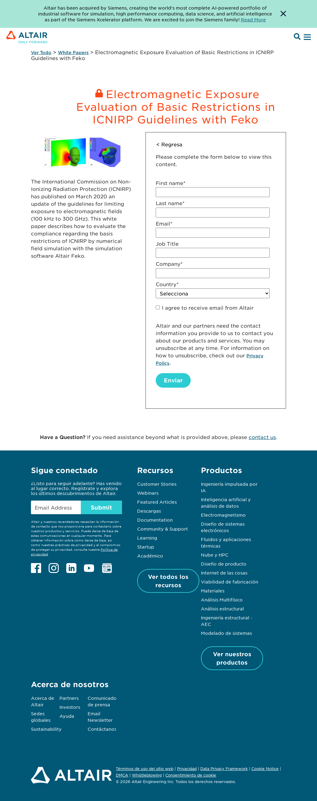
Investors (69, 707)
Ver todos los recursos (168, 580)
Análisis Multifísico (222, 599)
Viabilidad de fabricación (229, 581)
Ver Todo (41, 52)
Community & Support (162, 529)
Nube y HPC (214, 555)
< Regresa (169, 144)
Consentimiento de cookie (190, 775)
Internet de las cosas (224, 572)
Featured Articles (157, 502)
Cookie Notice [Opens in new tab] (265, 768)
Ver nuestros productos (232, 658)
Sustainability (46, 729)
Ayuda (66, 716)
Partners (69, 698)
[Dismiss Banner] (283, 14)
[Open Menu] (306, 37)
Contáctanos (102, 729)
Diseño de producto (223, 563)
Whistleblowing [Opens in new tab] (147, 775)
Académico (150, 555)
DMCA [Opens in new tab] (122, 775)
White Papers (73, 52)
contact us (262, 437)
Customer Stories (156, 484)
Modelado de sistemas (226, 633)
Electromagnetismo (223, 515)
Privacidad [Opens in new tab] (187, 768)
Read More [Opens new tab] (253, 19)
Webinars (147, 493)
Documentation (155, 520)
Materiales (212, 590)
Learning (147, 537)
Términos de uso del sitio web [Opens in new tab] (144, 768)
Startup (145, 546)
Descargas (149, 511)
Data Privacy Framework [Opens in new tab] (224, 768)
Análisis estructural (222, 608)
